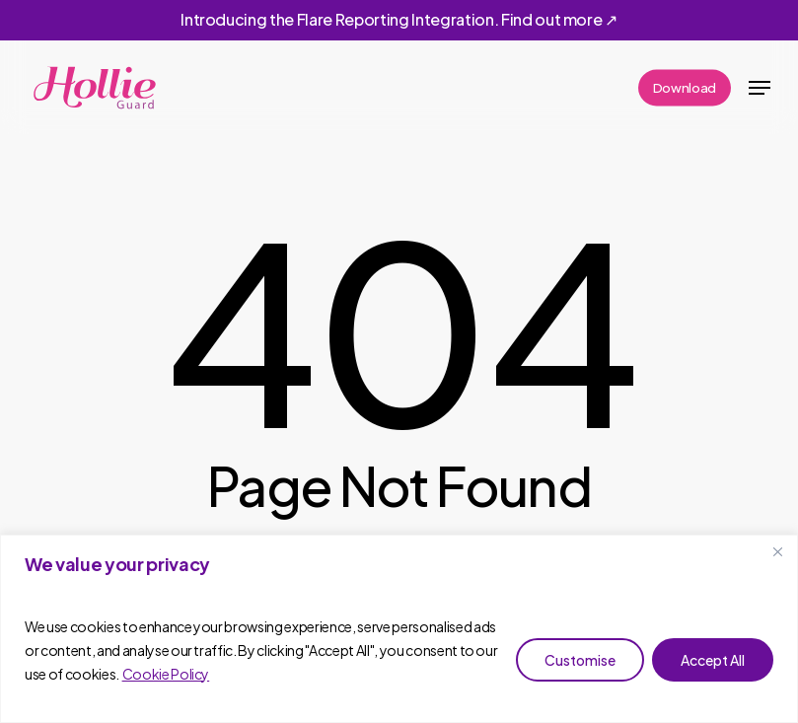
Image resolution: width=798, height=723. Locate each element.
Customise (580, 660)
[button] (759, 88)
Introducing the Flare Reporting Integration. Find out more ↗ (399, 19)
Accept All (713, 660)
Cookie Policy (166, 674)
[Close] (777, 551)
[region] (399, 629)
